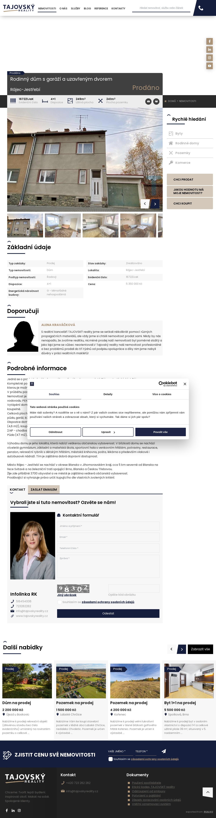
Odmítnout (55, 432)
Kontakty (118, 8)
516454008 (23, 601)
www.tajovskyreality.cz (32, 616)
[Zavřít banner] (185, 384)
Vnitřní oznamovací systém (151, 804)
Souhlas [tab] (54, 394)
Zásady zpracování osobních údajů (156, 800)
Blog (87, 8)
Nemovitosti (187, 101)
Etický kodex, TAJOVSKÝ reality (153, 787)
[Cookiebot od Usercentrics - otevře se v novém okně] (161, 384)
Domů (172, 101)
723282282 (23, 606)
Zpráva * (108, 566)
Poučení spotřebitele (146, 783)
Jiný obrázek (66, 595)
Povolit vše (160, 432)
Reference (101, 8)
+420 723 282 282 (78, 783)
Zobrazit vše (200, 649)
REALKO (208, 811)
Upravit (108, 432)
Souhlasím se (71, 602)
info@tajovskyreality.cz (32, 611)
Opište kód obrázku (122, 595)
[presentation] (172, 649)
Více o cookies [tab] (161, 394)
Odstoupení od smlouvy (148, 791)
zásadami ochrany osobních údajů (108, 602)
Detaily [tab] (108, 394)
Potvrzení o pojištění (146, 795)
